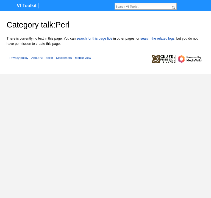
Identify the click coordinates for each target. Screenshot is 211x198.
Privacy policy (19, 57)
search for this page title (94, 38)
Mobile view (83, 57)
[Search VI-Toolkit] (142, 6)
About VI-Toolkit (42, 57)
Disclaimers (64, 57)
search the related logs (157, 38)
